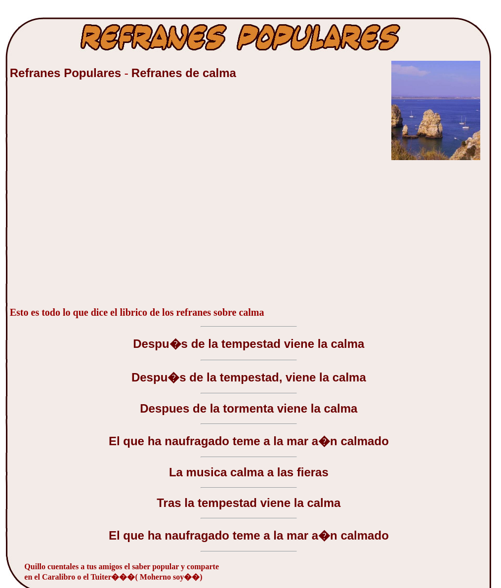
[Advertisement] (92, 198)
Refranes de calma (183, 73)
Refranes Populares (67, 73)
